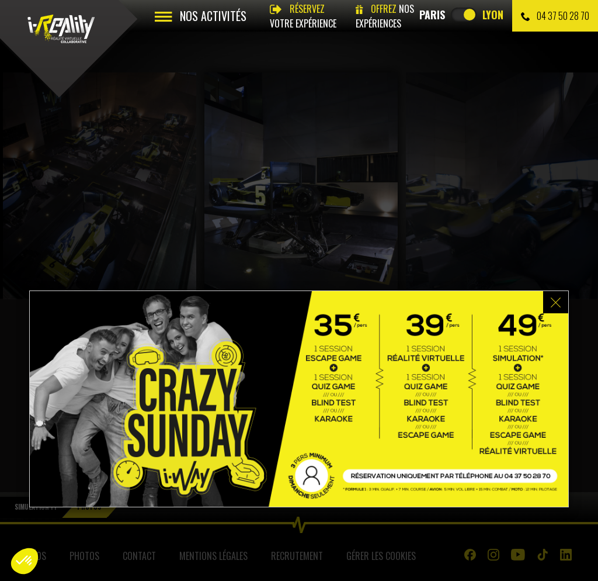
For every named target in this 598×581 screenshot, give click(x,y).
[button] (25, 561)
